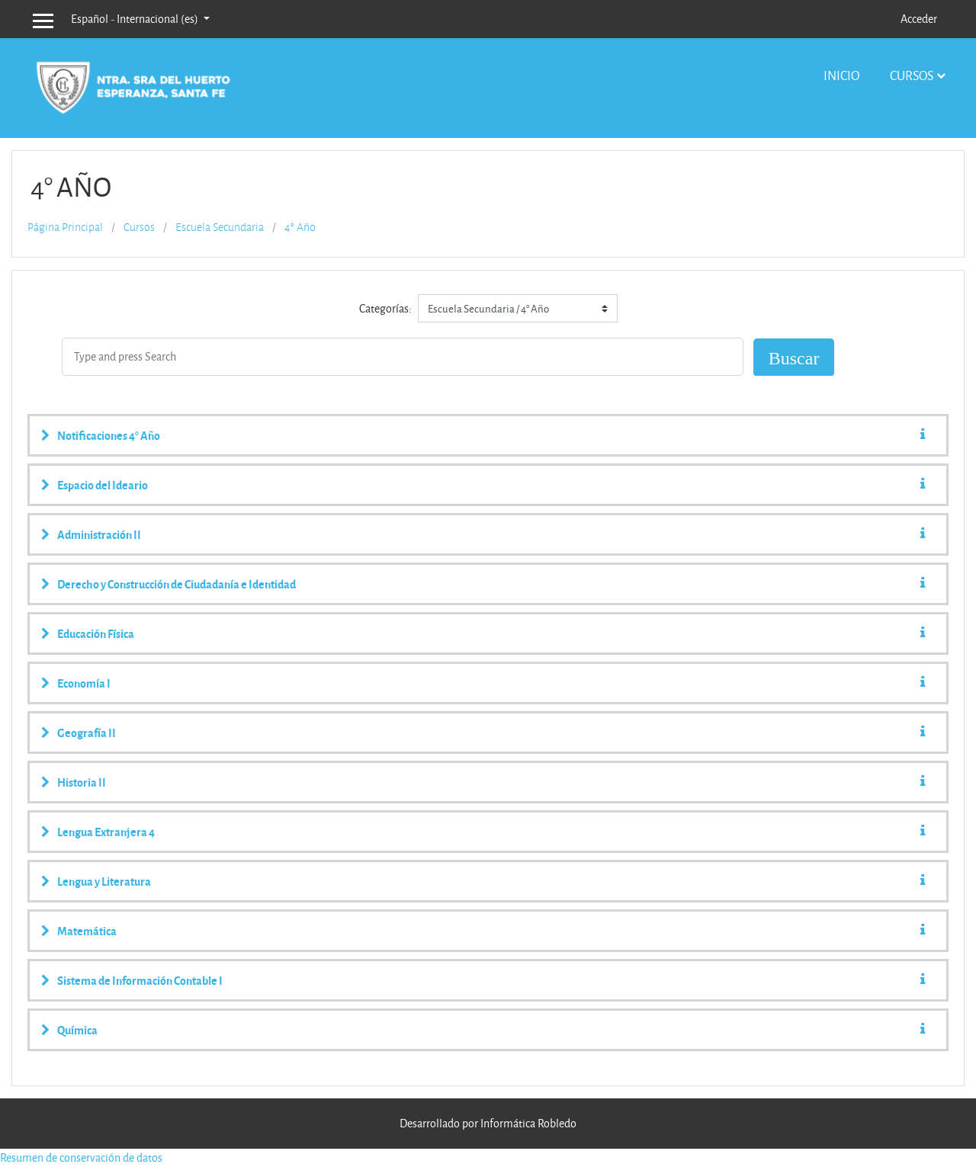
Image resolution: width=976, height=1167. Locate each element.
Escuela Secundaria (219, 227)
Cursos (911, 75)
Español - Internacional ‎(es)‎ (136, 19)
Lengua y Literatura (104, 881)
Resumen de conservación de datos (81, 1157)
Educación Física (95, 633)
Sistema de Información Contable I (140, 980)
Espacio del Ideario (102, 484)
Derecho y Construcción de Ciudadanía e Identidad (176, 583)
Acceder (919, 19)
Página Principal (65, 227)
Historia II (81, 782)
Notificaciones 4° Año (108, 435)
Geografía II (86, 732)
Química (77, 1029)
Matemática (87, 930)
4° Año (300, 227)
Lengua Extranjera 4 (106, 831)
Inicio (841, 75)
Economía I (84, 683)
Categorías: (385, 308)
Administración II (99, 534)
